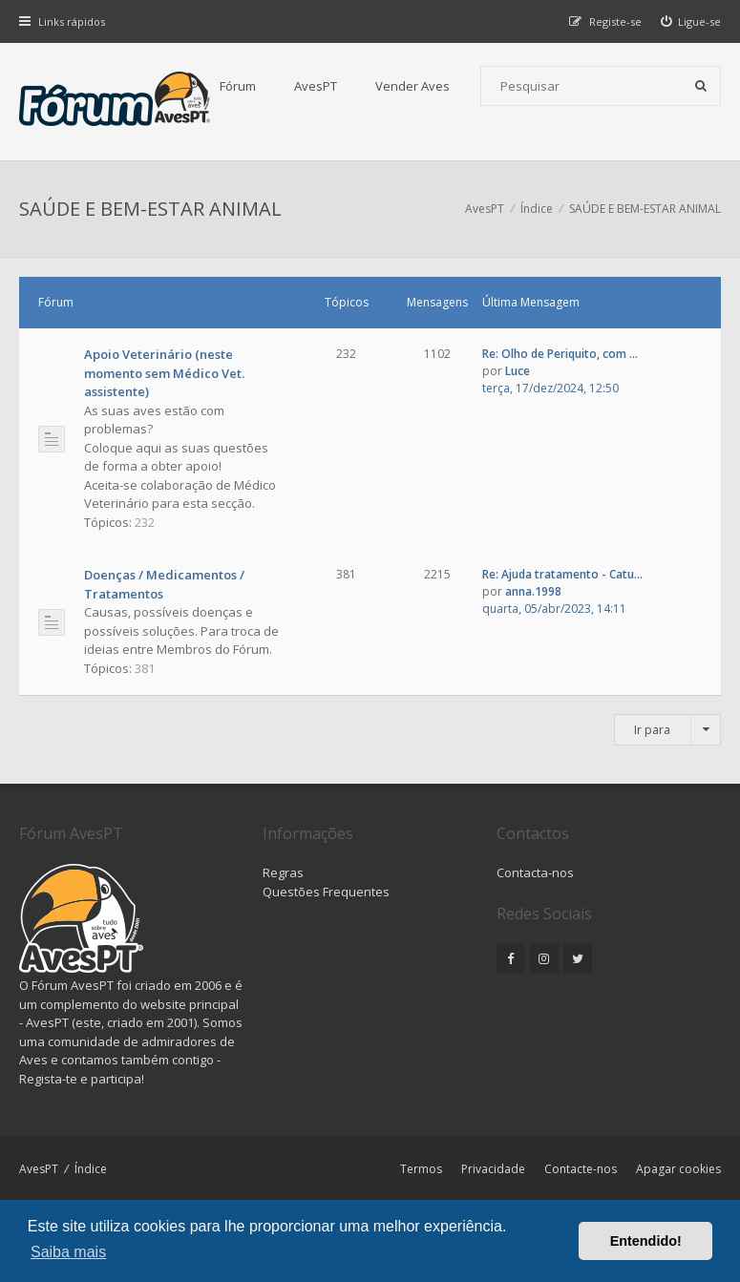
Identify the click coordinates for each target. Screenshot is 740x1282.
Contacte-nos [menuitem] (580, 1169)
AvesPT (315, 86)
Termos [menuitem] (421, 1169)
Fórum (238, 86)
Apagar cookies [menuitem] (678, 1169)
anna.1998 (533, 591)
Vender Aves (412, 86)
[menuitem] (691, 21)
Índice (90, 1169)
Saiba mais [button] (68, 1252)
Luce (517, 371)
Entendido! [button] (646, 1241)
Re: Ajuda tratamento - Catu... (562, 574)
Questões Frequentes (326, 891)
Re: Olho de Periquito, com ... (560, 354)
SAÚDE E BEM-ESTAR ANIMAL (150, 208)
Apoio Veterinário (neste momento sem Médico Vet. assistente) (164, 373)
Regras (283, 872)
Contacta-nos (535, 872)
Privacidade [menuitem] (493, 1169)
